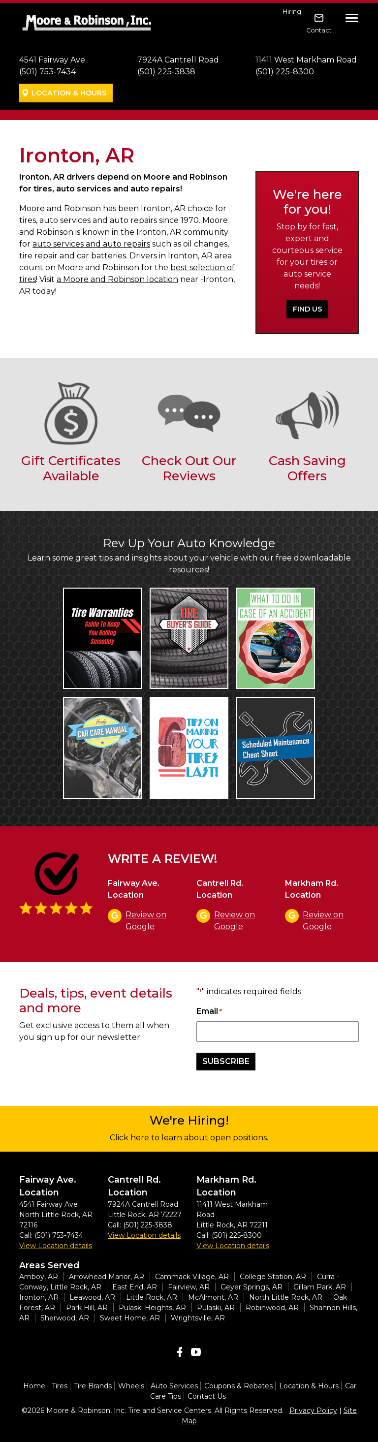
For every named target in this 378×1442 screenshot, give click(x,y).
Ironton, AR (39, 1297)
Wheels (131, 1385)
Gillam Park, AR (319, 1287)
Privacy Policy (313, 1410)
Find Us (307, 309)
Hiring (292, 11)
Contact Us (207, 1396)
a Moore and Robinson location (117, 279)
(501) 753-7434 (47, 71)
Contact (319, 30)
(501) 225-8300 (284, 71)
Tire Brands (93, 1385)
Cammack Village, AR (192, 1276)
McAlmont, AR (213, 1297)
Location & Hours (69, 93)
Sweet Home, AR (130, 1318)
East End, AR (134, 1287)
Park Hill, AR (87, 1307)
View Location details (55, 1245)
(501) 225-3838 (166, 71)
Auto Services (174, 1385)
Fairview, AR (189, 1287)
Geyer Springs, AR (251, 1287)
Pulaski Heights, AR (152, 1307)
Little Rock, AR (151, 1297)
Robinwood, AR (272, 1307)
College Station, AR (273, 1276)
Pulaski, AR (216, 1307)
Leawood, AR (92, 1297)
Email (209, 1011)
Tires (59, 1385)
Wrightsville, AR (198, 1318)
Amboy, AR (38, 1276)
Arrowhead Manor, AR (106, 1276)
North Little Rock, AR (285, 1297)
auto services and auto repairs (91, 244)
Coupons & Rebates (238, 1385)
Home (34, 1385)
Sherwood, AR (64, 1318)
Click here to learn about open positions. (189, 1137)
